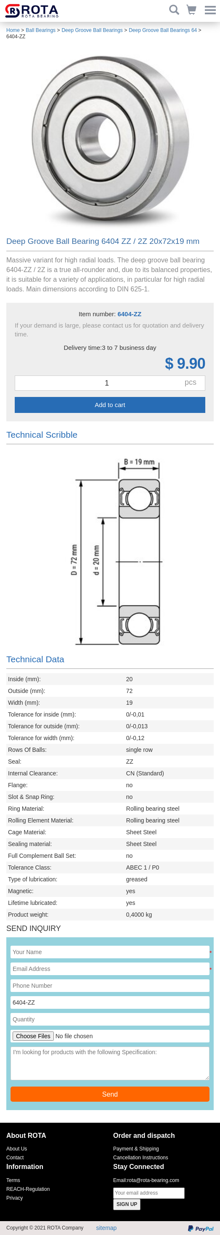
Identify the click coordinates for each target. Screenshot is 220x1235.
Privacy (14, 1198)
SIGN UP (127, 1204)
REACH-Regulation (28, 1189)
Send (110, 1094)
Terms (13, 1180)
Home (13, 30)
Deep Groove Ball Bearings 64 (163, 30)
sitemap (106, 1227)
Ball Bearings (41, 30)
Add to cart (110, 404)
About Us (16, 1149)
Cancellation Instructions (140, 1158)
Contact (15, 1158)
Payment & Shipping (136, 1149)
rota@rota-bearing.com (153, 1180)
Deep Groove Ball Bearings (91, 30)
